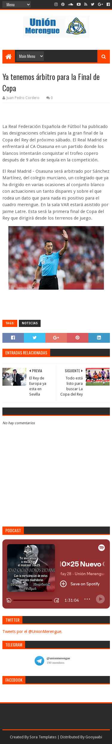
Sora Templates (43, 737)
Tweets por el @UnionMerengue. (32, 631)
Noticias (30, 323)
